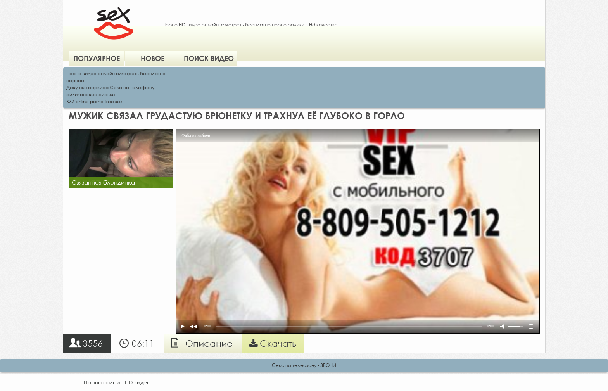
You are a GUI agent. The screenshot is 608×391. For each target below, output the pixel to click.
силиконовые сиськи (90, 94)
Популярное (96, 58)
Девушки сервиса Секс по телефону (110, 87)
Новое (152, 58)
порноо (75, 80)
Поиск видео (209, 58)
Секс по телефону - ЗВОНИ (304, 365)
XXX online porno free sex (94, 101)
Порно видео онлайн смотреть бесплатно (116, 73)
